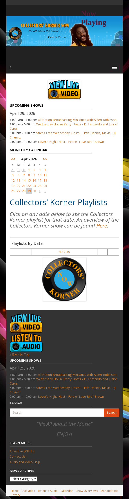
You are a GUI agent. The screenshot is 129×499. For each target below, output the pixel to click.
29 (13, 170)
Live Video (28, 491)
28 (23, 191)
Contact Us (17, 456)
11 (45, 175)
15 (29, 180)
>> (45, 158)
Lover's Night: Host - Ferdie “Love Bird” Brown (71, 142)
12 (13, 180)
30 (18, 170)
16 (34, 180)
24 (39, 186)
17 (39, 180)
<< (13, 158)
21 (23, 186)
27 (18, 191)
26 (13, 191)
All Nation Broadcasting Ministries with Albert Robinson (77, 120)
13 (18, 180)
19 (13, 186)
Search (111, 412)
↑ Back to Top (20, 354)
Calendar (66, 491)
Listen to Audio (48, 491)
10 (39, 175)
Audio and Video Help (25, 462)
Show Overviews (87, 491)
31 (23, 170)
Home (15, 491)
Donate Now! (109, 491)
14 (23, 180)
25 (45, 186)
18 (45, 180)
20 (18, 186)
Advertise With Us (22, 451)
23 (34, 186)
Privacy (15, 495)
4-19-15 (64, 252)
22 (29, 186)
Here (101, 225)
